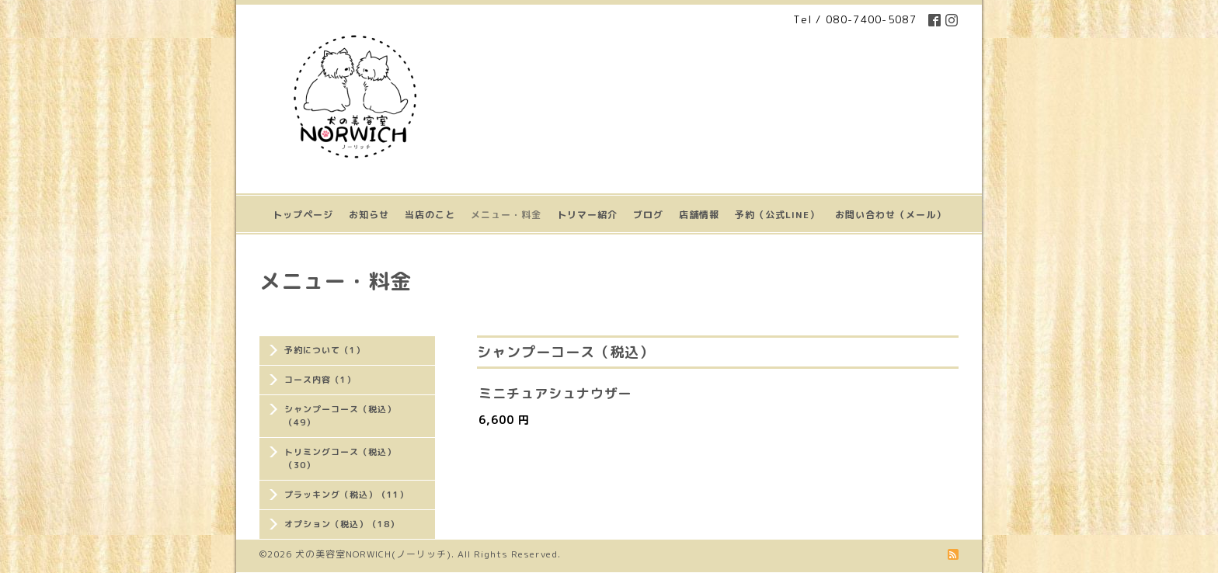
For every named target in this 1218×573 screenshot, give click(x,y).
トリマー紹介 (587, 214)
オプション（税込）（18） (341, 524)
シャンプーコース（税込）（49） (340, 416)
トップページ (303, 214)
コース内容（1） (320, 379)
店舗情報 (699, 214)
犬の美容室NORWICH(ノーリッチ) (373, 554)
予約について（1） (324, 350)
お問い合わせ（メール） (890, 214)
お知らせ (369, 214)
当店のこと (430, 214)
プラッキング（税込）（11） (346, 494)
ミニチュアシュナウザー (555, 393)
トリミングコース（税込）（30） (340, 458)
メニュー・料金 (506, 214)
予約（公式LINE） (777, 214)
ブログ (648, 214)
